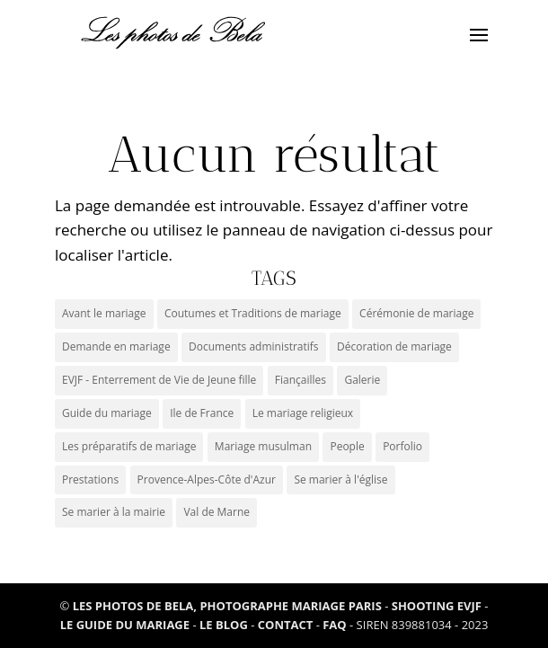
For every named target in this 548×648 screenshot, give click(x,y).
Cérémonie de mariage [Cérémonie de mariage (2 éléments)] (416, 313)
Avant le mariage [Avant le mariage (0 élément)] (104, 313)
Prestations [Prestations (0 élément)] (90, 479)
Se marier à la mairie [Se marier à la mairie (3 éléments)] (113, 511)
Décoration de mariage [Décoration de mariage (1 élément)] (394, 346)
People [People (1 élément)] (347, 446)
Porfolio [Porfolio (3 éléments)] (402, 446)
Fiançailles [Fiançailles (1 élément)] (300, 379)
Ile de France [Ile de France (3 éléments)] (202, 413)
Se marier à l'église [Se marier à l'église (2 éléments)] (340, 479)
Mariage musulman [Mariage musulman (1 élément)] (263, 446)
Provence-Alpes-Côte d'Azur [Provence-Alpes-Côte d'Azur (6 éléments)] (206, 479)
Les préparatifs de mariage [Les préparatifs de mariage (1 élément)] (129, 446)
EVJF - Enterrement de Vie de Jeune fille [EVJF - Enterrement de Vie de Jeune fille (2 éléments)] (159, 379)
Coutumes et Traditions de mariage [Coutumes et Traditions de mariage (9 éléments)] (252, 313)
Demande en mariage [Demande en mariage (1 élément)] (116, 346)
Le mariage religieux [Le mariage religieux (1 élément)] (303, 413)
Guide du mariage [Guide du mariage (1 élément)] (107, 413)
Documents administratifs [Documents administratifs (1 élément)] (254, 346)
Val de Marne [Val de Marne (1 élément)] (216, 511)
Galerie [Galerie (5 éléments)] (362, 379)
